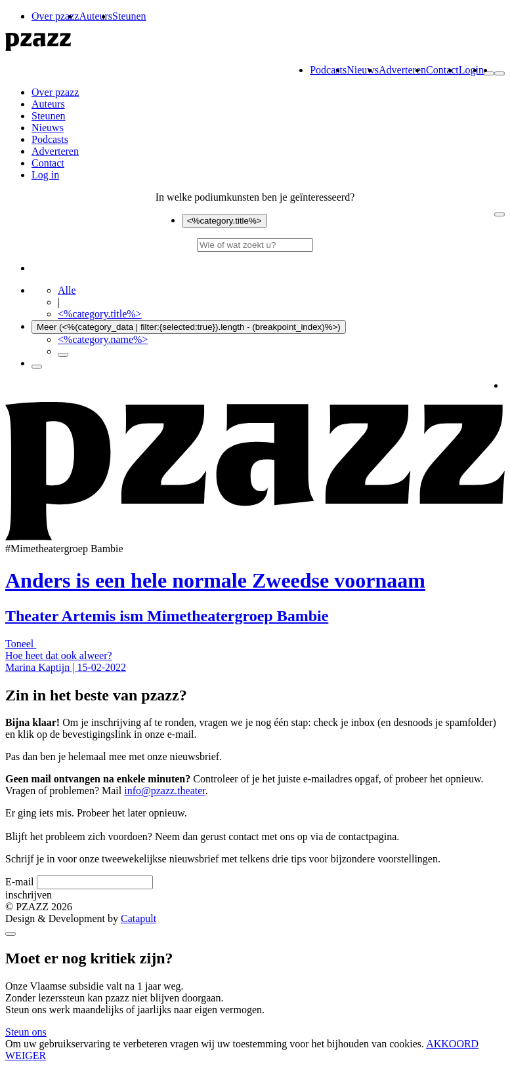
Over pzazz (55, 16)
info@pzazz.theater (164, 790)
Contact (442, 69)
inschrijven (28, 894)
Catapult (138, 918)
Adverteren (402, 69)
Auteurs (95, 16)
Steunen (129, 16)
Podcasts (328, 69)
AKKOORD (452, 1043)
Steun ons (26, 1031)
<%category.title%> (224, 221)
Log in (45, 174)
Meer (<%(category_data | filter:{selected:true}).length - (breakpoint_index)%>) (189, 327)
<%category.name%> (103, 339)
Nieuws (363, 69)
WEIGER (25, 1055)
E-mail (19, 881)
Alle (67, 290)
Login (471, 69)
